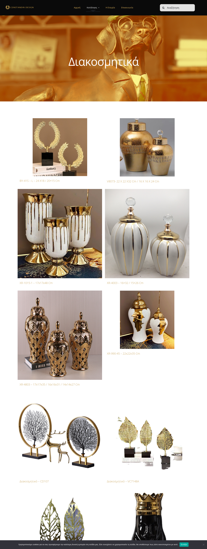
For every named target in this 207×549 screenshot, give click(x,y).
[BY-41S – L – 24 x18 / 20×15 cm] (60, 147)
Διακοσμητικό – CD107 (34, 481)
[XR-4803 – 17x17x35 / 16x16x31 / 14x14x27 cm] (60, 335)
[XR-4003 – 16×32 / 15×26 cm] (147, 233)
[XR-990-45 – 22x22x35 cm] (147, 320)
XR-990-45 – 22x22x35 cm (123, 353)
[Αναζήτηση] (177, 7)
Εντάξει (184, 544)
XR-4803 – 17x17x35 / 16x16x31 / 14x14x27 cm (50, 384)
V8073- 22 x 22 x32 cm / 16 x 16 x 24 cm (133, 181)
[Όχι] (203, 544)
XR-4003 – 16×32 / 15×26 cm (125, 283)
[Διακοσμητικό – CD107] (60, 434)
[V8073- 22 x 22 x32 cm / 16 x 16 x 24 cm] (147, 147)
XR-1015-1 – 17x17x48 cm (36, 283)
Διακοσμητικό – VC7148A (123, 481)
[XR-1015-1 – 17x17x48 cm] (60, 233)
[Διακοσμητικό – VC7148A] (147, 434)
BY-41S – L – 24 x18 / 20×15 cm (40, 181)
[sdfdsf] (25, 5)
